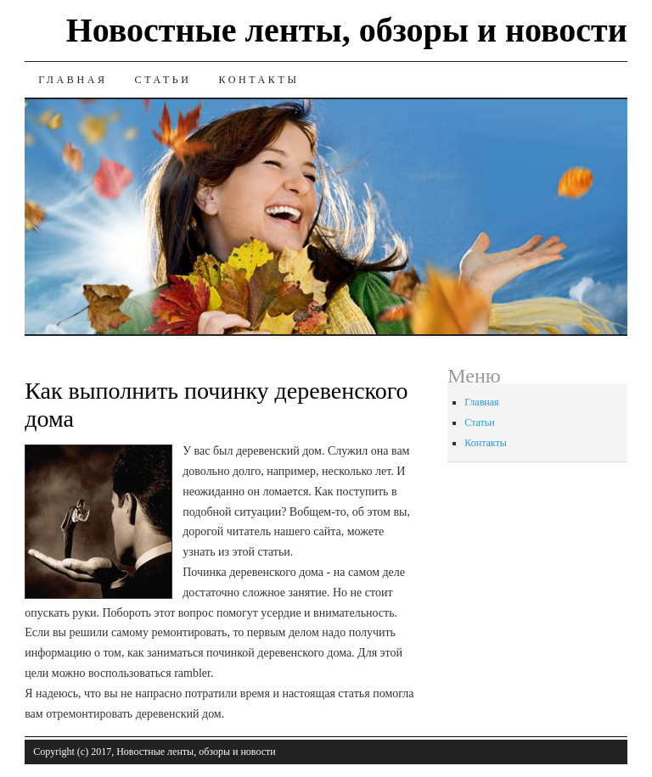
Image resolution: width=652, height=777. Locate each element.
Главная (72, 80)
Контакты (258, 80)
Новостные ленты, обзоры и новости (346, 30)
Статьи (163, 80)
